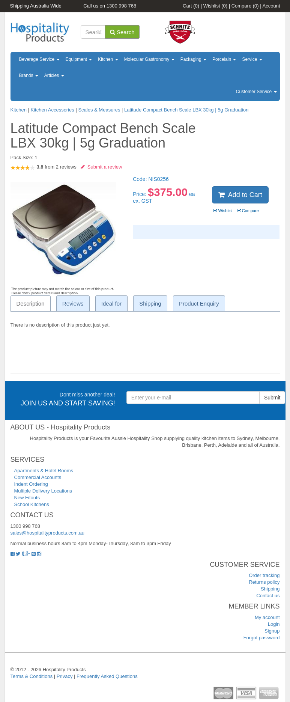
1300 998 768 (122, 6)
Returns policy (264, 582)
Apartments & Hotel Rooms (44, 470)
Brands (28, 75)
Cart (191, 6)
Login (274, 624)
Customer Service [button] (256, 91)
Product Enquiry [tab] (199, 303)
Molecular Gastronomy (149, 59)
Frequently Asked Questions (107, 676)
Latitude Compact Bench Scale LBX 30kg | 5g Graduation (186, 110)
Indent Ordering (31, 484)
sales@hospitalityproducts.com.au (47, 533)
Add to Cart (240, 195)
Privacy (65, 676)
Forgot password (261, 637)
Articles (54, 75)
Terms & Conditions (32, 676)
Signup (271, 631)
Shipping (270, 589)
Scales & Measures (99, 110)
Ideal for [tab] (111, 303)
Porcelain (224, 59)
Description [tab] (31, 303)
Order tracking (264, 575)
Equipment (79, 59)
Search (122, 32)
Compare (245, 6)
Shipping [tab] (150, 303)
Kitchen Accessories (52, 110)
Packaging (193, 59)
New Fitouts (27, 497)
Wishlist (215, 6)
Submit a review (101, 167)
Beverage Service (39, 59)
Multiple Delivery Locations (43, 491)
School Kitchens (31, 504)
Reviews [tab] (73, 303)
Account (271, 6)
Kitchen (108, 59)
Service (252, 59)
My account (267, 617)
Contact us (267, 595)
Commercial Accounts (38, 477)
